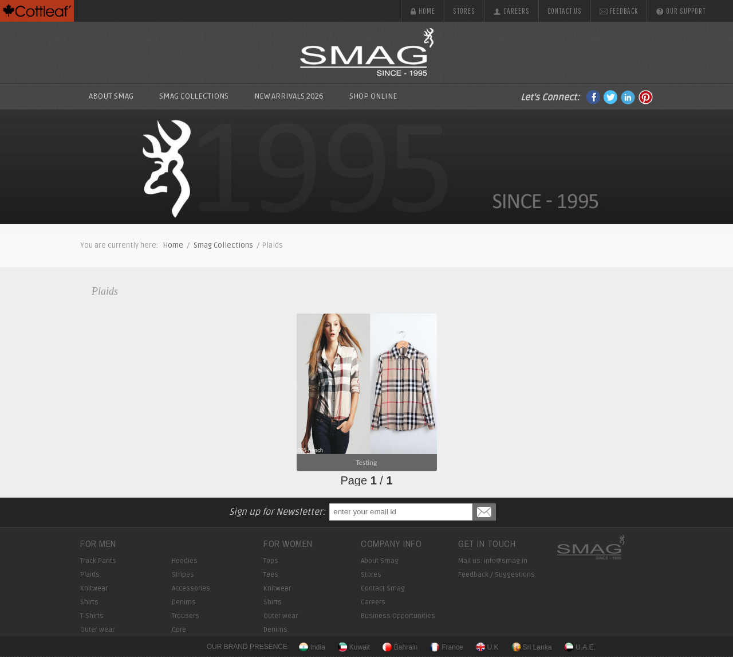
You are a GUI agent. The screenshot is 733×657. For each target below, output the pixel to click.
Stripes (183, 574)
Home (422, 10)
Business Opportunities (398, 616)
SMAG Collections (193, 96)
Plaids (105, 291)
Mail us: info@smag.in (492, 561)
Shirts (89, 602)
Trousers (185, 616)
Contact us (564, 10)
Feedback (619, 10)
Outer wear (97, 629)
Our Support (681, 10)
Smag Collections (223, 245)
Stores (464, 10)
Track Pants (98, 561)
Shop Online (373, 96)
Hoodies (185, 561)
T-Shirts (92, 616)
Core (179, 629)
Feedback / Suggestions (496, 574)
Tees (270, 574)
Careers (511, 10)
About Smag (111, 96)
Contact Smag (383, 588)
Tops (270, 561)
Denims (184, 602)
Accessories (191, 588)
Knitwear (94, 588)
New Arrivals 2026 (289, 96)
